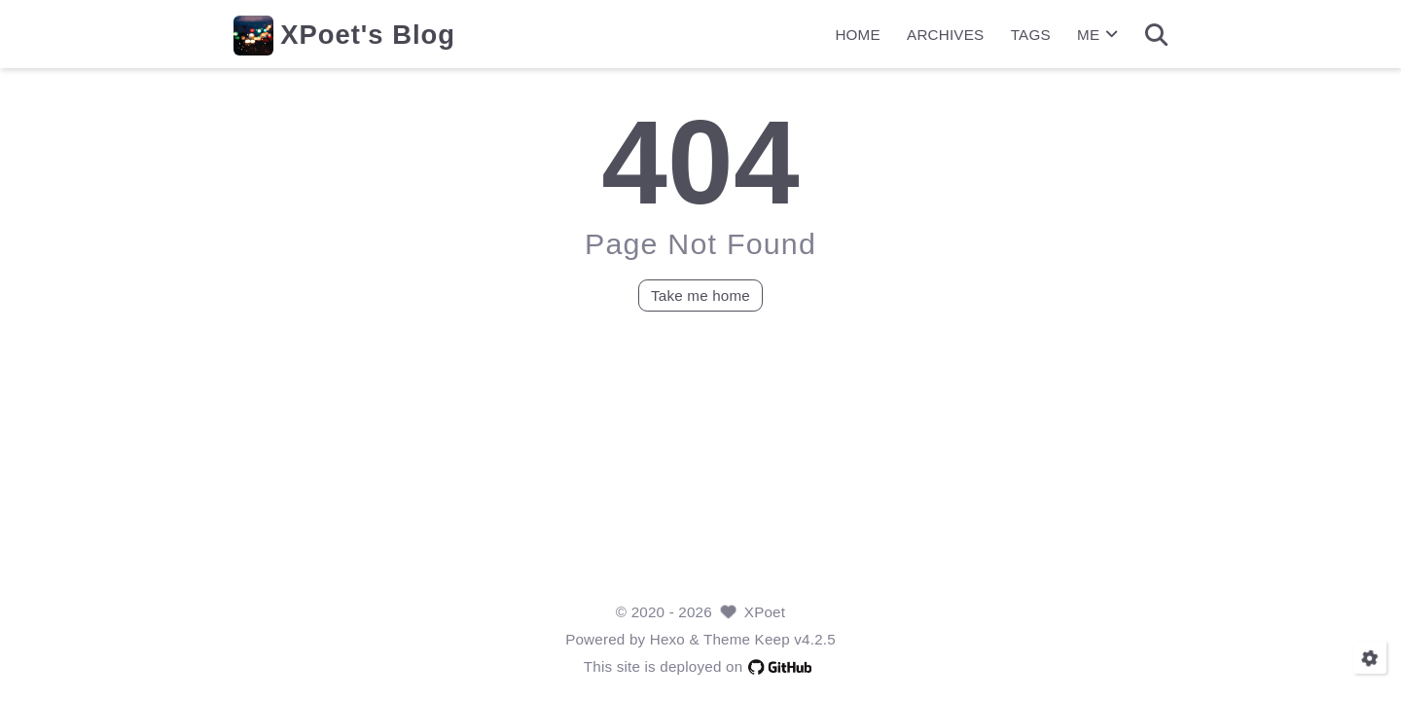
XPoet (764, 612)
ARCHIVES (945, 34)
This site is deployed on (700, 666)
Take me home (700, 294)
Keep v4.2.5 (795, 639)
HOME (857, 34)
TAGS (1031, 34)
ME (1097, 34)
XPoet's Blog (367, 34)
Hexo (667, 639)
